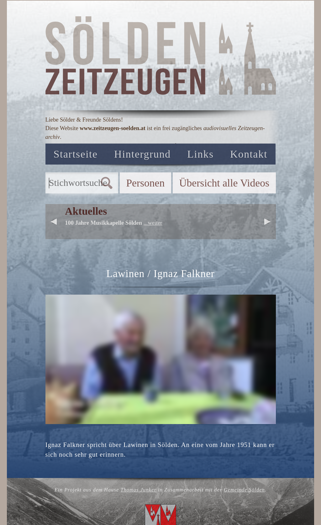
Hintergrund (142, 154)
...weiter (153, 223)
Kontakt (248, 154)
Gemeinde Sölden (244, 490)
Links (200, 154)
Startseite (76, 154)
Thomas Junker (138, 490)
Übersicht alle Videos (224, 183)
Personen (145, 183)
